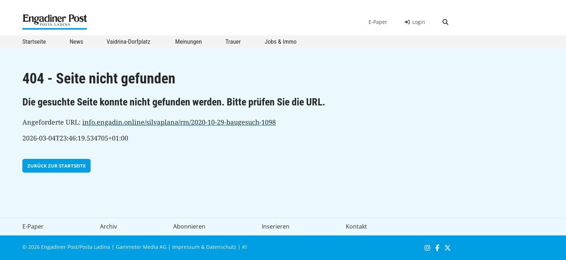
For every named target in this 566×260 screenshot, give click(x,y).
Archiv (108, 226)
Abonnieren (189, 226)
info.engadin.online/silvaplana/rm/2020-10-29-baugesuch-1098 (179, 122)
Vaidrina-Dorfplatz (128, 41)
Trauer (233, 41)
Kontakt (356, 226)
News (76, 41)
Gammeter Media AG (141, 246)
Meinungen (188, 41)
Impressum (186, 246)
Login (415, 21)
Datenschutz (221, 246)
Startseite (34, 41)
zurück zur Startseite (56, 165)
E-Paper (378, 21)
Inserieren (275, 226)
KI (244, 246)
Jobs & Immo (280, 41)
